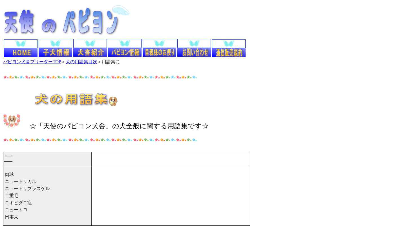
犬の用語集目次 (81, 61)
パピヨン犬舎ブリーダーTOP (32, 61)
